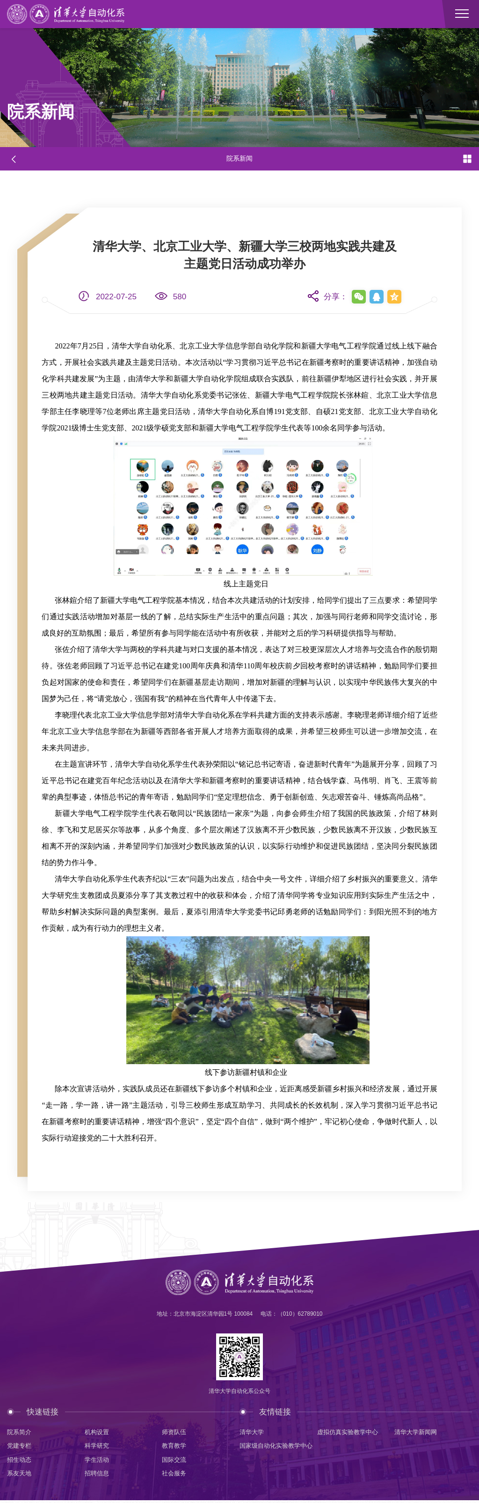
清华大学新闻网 (417, 1432)
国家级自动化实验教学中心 (279, 1447)
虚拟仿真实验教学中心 (350, 1432)
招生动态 (20, 1461)
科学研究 (98, 1447)
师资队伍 (175, 1432)
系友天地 (20, 1475)
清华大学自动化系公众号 (239, 1392)
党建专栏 (20, 1447)
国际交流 (175, 1461)
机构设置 (98, 1432)
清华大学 (253, 1432)
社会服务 (175, 1475)
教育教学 (175, 1447)
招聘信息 (98, 1475)
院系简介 (20, 1432)
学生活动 (98, 1461)
